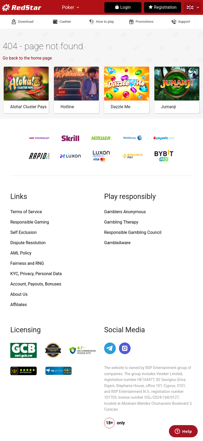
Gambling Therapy (121, 222)
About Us (18, 294)
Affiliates (18, 304)
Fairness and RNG (27, 263)
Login (123, 7)
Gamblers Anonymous (125, 211)
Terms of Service (26, 211)
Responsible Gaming (29, 222)
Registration (163, 7)
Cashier (65, 22)
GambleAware (117, 242)
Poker (68, 7)
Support (184, 22)
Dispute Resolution (28, 242)
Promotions (144, 22)
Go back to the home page (27, 58)
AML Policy (20, 253)
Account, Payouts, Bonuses (35, 284)
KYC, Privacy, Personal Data (36, 273)
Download (25, 22)
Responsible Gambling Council (133, 232)
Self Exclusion (23, 232)
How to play (105, 22)
